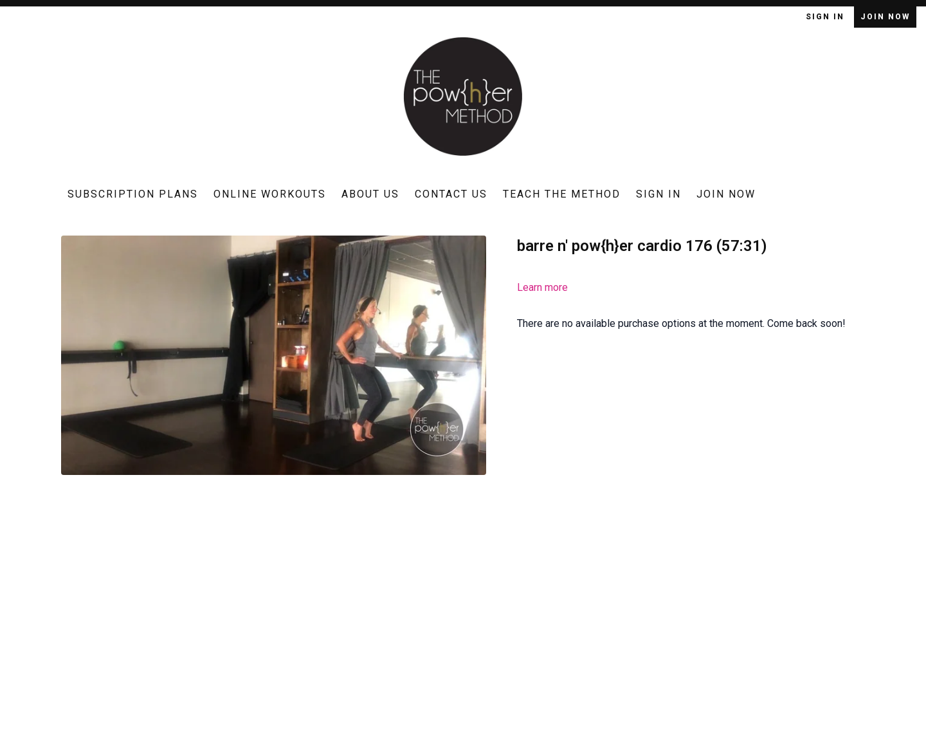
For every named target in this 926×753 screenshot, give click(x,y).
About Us (370, 194)
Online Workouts (269, 194)
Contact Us (451, 194)
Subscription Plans (133, 194)
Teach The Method (562, 194)
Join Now (885, 16)
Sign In (827, 16)
